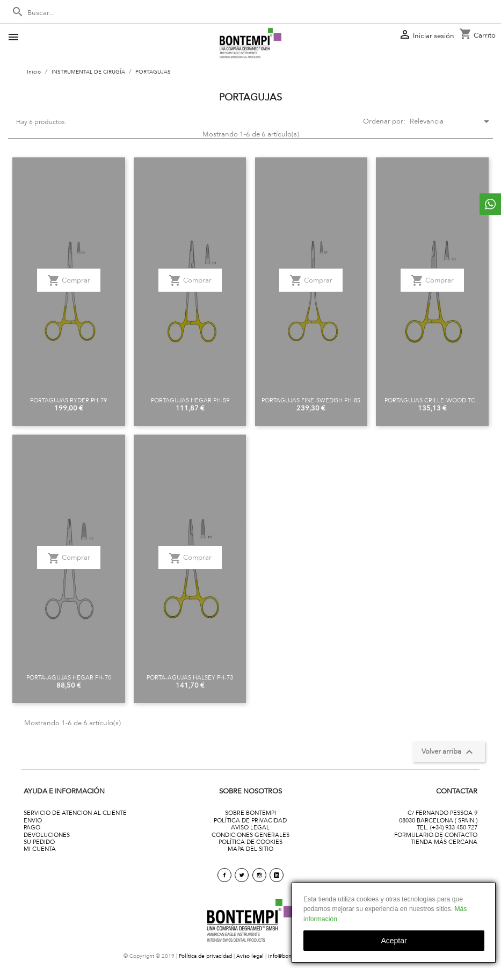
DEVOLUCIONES (47, 835)
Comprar (68, 280)
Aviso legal (250, 956)
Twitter (241, 875)
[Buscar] (250, 13)
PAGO (32, 827)
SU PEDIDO (39, 842)
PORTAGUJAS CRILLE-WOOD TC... (432, 400)
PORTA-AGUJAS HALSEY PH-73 (190, 677)
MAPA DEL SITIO (250, 849)
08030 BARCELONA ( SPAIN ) (438, 820)
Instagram (259, 875)
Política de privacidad (205, 956)
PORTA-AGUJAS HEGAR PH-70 (68, 677)
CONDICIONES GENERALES (250, 835)
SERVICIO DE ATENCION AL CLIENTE (75, 813)
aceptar (393, 940)
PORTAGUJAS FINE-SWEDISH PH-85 (311, 400)
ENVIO (33, 820)
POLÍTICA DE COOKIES (250, 842)
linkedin (276, 875)
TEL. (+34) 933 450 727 (447, 827)
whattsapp (490, 204)
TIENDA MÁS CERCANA (444, 842)
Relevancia (447, 121)
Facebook (224, 875)
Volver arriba (449, 752)
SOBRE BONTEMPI (250, 813)
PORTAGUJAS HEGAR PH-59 (190, 400)
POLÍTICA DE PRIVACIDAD (250, 820)
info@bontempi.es (290, 956)
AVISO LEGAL (250, 827)
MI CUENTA (40, 849)
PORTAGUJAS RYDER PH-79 (68, 400)
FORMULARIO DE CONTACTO (435, 835)
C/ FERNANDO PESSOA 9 (442, 813)
